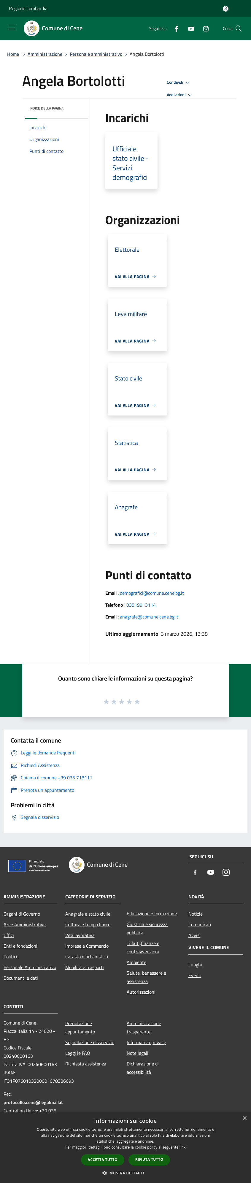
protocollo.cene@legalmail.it (33, 1102)
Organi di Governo (22, 913)
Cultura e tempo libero (87, 924)
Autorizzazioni (141, 991)
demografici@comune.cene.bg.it (152, 593)
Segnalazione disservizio (89, 1042)
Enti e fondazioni (20, 945)
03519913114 (141, 604)
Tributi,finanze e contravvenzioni (143, 947)
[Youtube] (189, 28)
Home (13, 54)
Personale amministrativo (96, 54)
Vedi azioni (180, 95)
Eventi (194, 975)
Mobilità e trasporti (84, 967)
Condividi (179, 82)
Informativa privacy (146, 1042)
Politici (10, 956)
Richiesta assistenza (85, 1063)
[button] (125, 1173)
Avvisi (194, 935)
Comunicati (199, 924)
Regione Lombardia (28, 8)
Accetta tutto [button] (102, 1159)
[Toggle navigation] (11, 27)
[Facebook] (174, 28)
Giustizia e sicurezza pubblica (147, 928)
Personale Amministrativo (30, 967)
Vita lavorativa (80, 935)
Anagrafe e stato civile (87, 913)
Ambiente (136, 962)
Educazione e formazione (152, 913)
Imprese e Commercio (87, 945)
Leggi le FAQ (77, 1053)
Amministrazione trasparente (144, 1027)
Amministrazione (45, 54)
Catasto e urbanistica (86, 956)
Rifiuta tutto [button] (149, 1159)
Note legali (137, 1053)
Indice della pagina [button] (46, 108)
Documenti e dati (21, 977)
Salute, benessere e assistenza (146, 977)
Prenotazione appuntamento (80, 1027)
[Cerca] (238, 28)
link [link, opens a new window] (182, 1147)
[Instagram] (203, 28)
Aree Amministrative (25, 924)
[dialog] (125, 1147)
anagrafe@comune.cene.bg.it (149, 616)
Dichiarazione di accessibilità (143, 1068)
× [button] (244, 1118)
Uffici (9, 935)
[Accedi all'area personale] (225, 9)
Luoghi (195, 964)
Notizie (195, 913)
